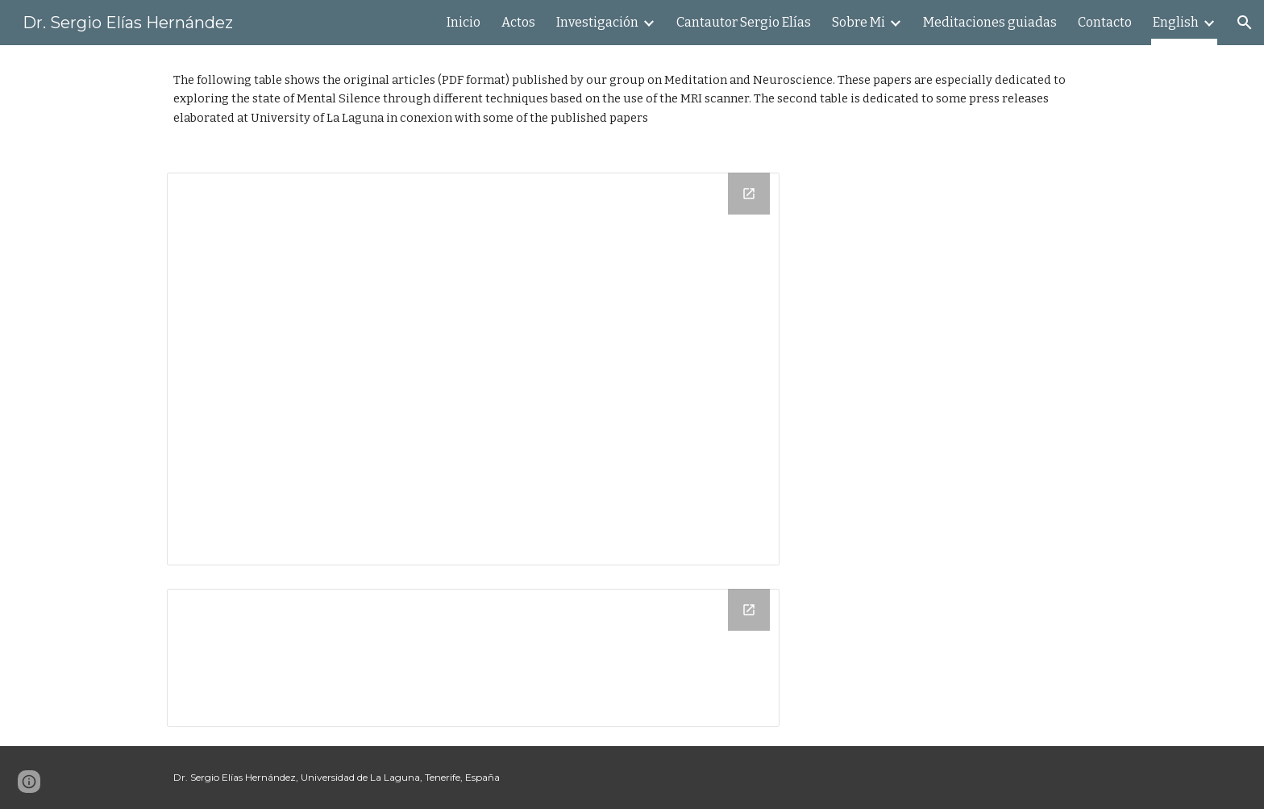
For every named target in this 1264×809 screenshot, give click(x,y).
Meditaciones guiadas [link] (990, 22)
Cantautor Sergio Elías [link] (743, 22)
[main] (632, 99)
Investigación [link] (597, 22)
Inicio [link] (463, 22)
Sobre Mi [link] (858, 22)
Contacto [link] (1105, 22)
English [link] (1176, 22)
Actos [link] (518, 22)
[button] (1244, 22)
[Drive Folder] (473, 369)
